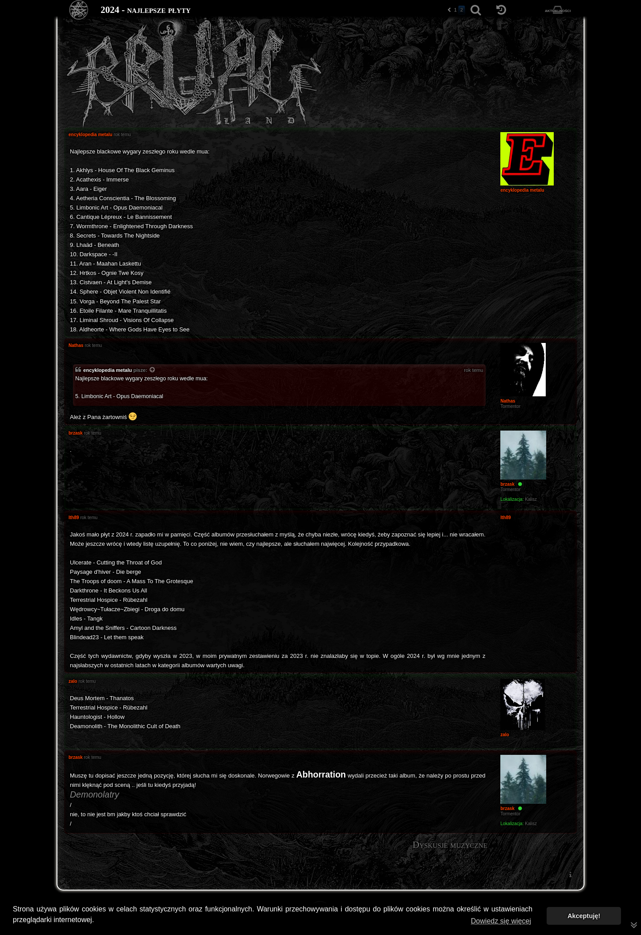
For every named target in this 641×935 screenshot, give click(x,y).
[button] (449, 10)
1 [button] (455, 9)
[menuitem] (570, 874)
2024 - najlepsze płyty (146, 9)
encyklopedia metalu (107, 370)
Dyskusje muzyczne (450, 844)
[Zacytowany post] (153, 371)
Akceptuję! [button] (584, 915)
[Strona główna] (79, 10)
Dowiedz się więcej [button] (501, 921)
